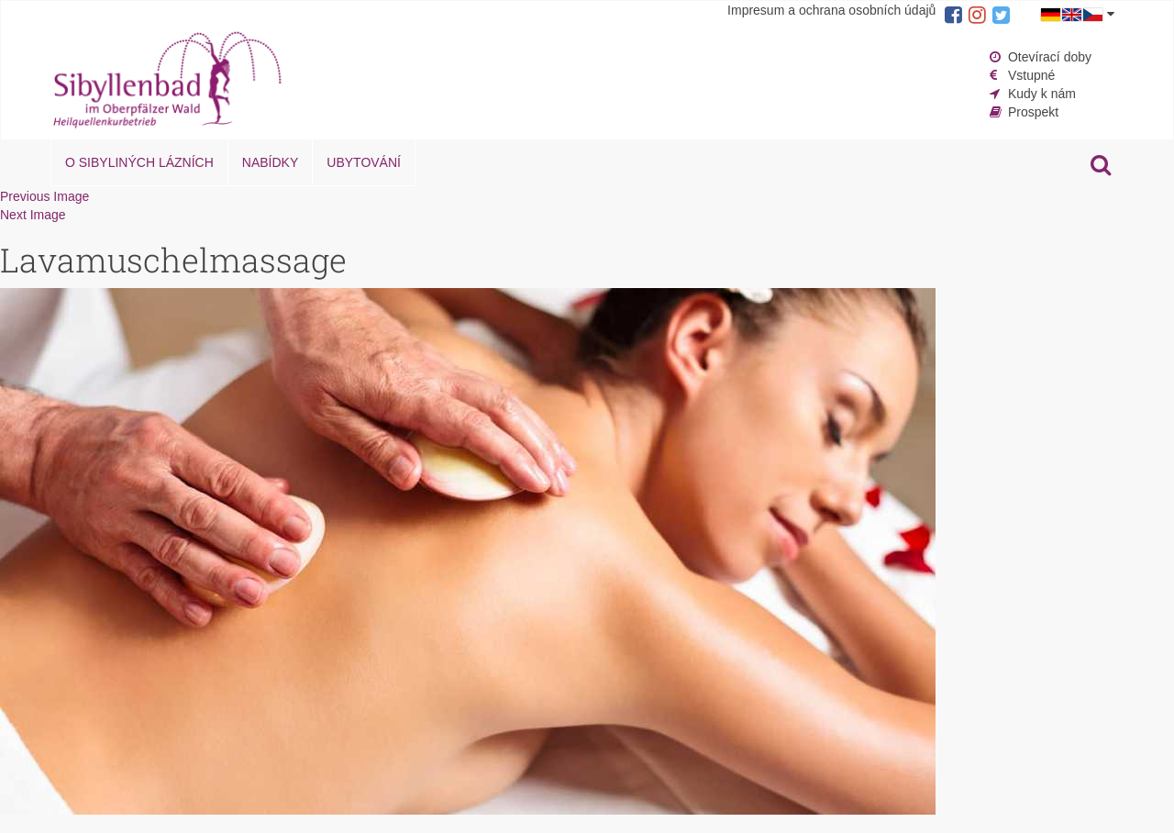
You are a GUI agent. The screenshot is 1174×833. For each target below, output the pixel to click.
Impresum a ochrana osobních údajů (831, 10)
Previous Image (44, 196)
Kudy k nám (1042, 93)
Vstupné (1031, 75)
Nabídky (270, 162)
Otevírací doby (1049, 57)
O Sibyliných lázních (139, 162)
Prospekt (1033, 112)
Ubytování (364, 162)
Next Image (33, 214)
